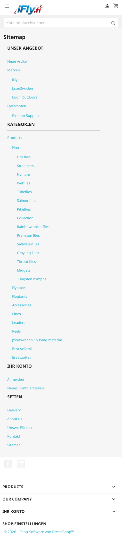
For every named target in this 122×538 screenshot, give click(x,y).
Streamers (25, 165)
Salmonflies (26, 200)
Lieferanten (16, 106)
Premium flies (28, 235)
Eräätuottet (21, 357)
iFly (14, 79)
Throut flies (26, 261)
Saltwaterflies (28, 244)
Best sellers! (22, 348)
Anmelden (15, 379)
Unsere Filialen (19, 427)
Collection (25, 218)
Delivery (14, 410)
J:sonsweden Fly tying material (37, 340)
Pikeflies (24, 209)
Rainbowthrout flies (33, 226)
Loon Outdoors (24, 97)
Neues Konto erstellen (25, 388)
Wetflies (23, 183)
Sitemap (14, 445)
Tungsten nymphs (31, 279)
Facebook (8, 464)
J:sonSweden (22, 88)
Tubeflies (24, 191)
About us (14, 419)
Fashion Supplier (26, 115)
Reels (16, 331)
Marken (13, 70)
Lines (16, 313)
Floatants (19, 296)
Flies (15, 147)
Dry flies (24, 157)
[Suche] (61, 23)
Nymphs (24, 174)
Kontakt (13, 436)
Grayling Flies (28, 252)
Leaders (18, 322)
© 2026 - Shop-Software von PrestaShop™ (39, 531)
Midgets (23, 270)
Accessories (21, 305)
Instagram (21, 464)
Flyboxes (19, 287)
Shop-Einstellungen (24, 523)
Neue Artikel (17, 61)
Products (14, 137)
